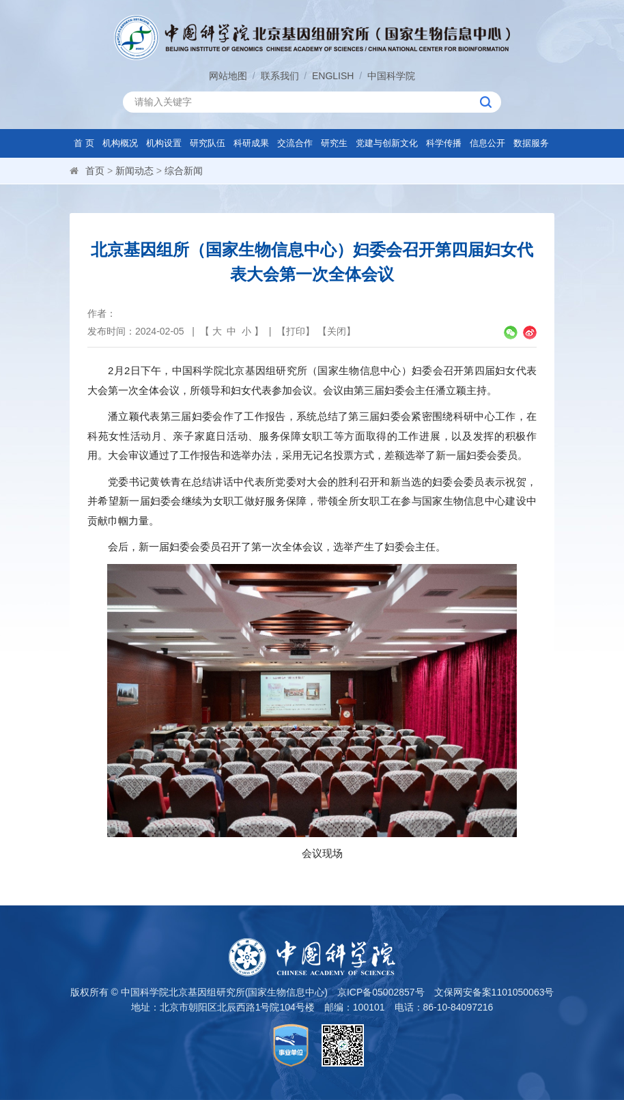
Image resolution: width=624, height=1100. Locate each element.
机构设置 (164, 143)
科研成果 (251, 143)
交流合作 (295, 143)
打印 (295, 331)
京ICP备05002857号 (381, 992)
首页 (94, 170)
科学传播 (444, 143)
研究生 (334, 143)
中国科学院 (391, 75)
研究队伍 (207, 143)
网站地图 (228, 75)
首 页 (84, 143)
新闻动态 (134, 170)
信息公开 (487, 143)
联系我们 (280, 75)
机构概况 (120, 143)
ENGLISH (333, 75)
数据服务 (531, 143)
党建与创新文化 (387, 143)
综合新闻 (184, 170)
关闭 (336, 331)
